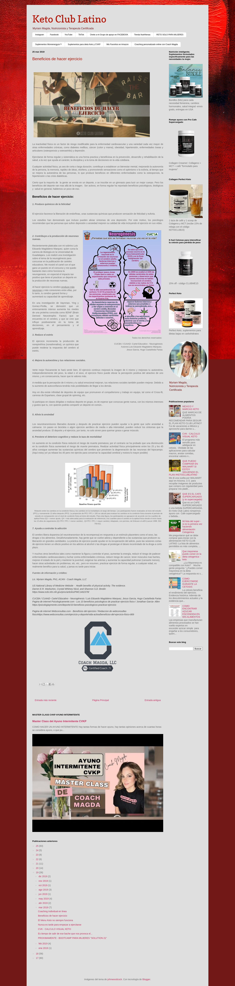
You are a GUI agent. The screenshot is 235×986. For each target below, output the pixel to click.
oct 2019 (43, 885)
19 (37, 872)
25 (37, 846)
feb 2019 (43, 943)
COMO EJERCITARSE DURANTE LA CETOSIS (190, 582)
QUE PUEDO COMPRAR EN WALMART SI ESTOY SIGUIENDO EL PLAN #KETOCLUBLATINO (184, 468)
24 (37, 850)
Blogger (146, 979)
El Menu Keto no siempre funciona (55, 920)
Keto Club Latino (69, 19)
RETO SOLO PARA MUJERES (170, 35)
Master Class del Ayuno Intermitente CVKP (59, 721)
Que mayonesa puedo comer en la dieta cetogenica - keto (191, 555)
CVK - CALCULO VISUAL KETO (54, 929)
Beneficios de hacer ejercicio (52, 915)
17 (37, 958)
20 (37, 868)
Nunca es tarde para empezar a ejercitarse (59, 924)
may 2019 (44, 898)
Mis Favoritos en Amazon (118, 44)
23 (37, 854)
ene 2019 (44, 948)
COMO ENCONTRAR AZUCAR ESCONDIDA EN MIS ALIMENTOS (191, 611)
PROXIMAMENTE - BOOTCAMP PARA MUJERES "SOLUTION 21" (72, 938)
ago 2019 (44, 889)
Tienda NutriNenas (142, 35)
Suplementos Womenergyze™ (48, 44)
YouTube (68, 35)
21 (37, 863)
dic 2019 (43, 876)
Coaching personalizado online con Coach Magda (156, 44)
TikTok (81, 35)
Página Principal (100, 700)
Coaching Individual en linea (52, 911)
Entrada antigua (153, 700)
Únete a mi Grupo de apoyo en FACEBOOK (109, 35)
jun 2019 (43, 894)
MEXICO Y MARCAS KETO (190, 407)
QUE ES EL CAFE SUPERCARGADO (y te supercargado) (192, 497)
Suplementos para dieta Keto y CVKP (84, 44)
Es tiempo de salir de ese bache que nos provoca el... (65, 933)
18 (37, 953)
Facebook (54, 35)
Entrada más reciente (45, 700)
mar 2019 (44, 907)
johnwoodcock (115, 979)
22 (37, 859)
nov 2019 (44, 881)
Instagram (39, 35)
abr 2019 (43, 903)
